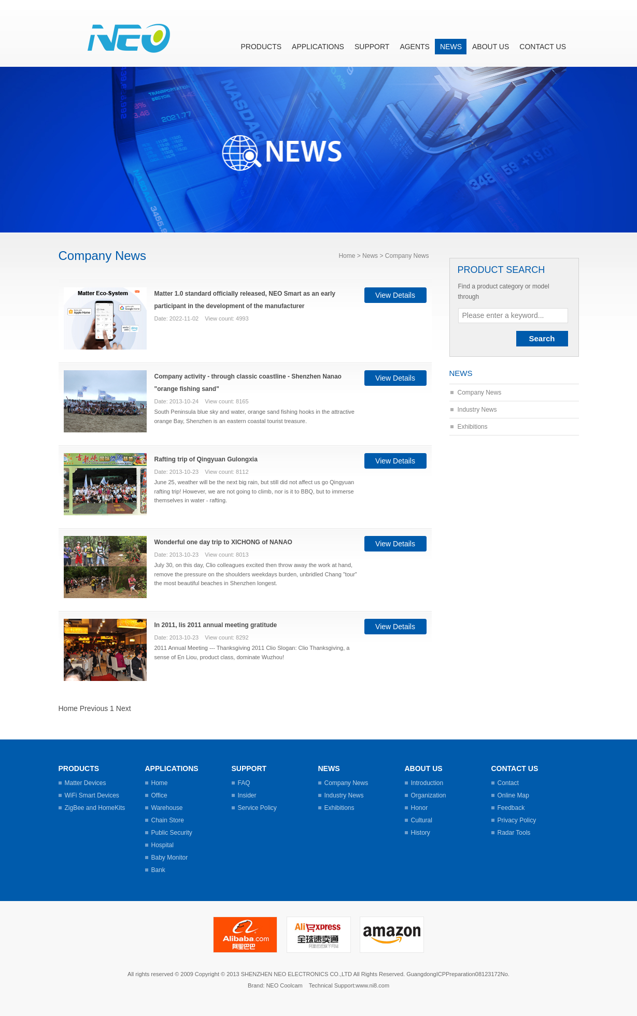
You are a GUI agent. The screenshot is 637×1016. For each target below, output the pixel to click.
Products (261, 46)
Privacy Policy (517, 820)
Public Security (171, 832)
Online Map (513, 795)
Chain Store (167, 820)
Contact (508, 783)
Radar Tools (514, 832)
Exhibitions (473, 426)
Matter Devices (85, 783)
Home (346, 255)
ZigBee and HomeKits (95, 807)
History (420, 832)
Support (372, 46)
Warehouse (167, 807)
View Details (395, 295)
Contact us (542, 46)
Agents (415, 46)
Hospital (162, 845)
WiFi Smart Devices (92, 795)
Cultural (421, 820)
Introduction (427, 783)
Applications (318, 46)
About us (490, 46)
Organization (428, 795)
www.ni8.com (372, 985)
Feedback (511, 807)
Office (159, 795)
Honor (419, 807)
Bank (158, 870)
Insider (247, 795)
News (451, 46)
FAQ (244, 783)
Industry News (477, 409)
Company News (480, 392)
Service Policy (257, 807)
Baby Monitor (169, 857)
